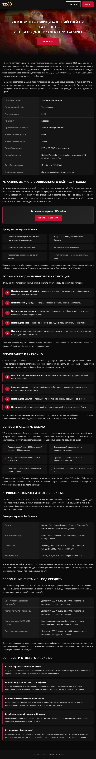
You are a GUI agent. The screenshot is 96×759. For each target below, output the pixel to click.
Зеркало (73, 4)
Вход (87, 4)
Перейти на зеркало (48, 218)
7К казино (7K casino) (55, 754)
